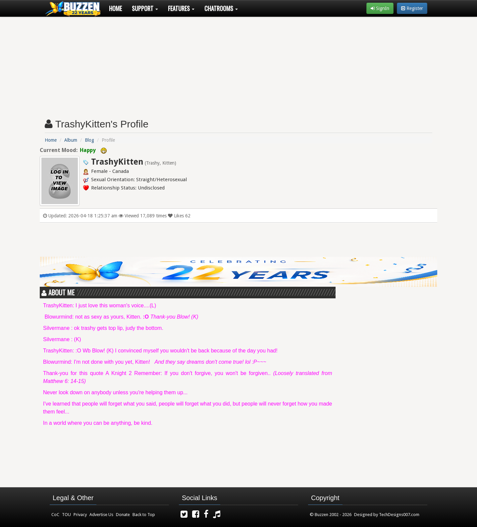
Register (412, 8)
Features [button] (181, 8)
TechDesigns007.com (399, 514)
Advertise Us (101, 514)
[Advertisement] (238, 65)
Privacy (80, 514)
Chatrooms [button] (221, 8)
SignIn (380, 8)
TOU (66, 514)
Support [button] (145, 8)
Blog (89, 140)
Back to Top (143, 514)
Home (115, 8)
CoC (55, 514)
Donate (123, 514)
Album (70, 140)
